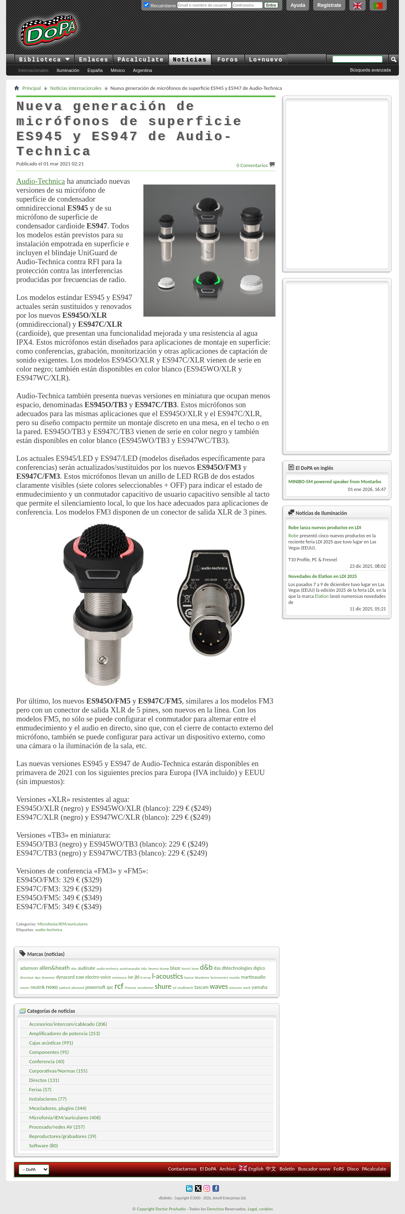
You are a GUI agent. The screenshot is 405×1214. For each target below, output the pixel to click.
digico (259, 968)
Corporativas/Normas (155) (58, 1071)
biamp (164, 968)
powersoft (95, 987)
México (118, 70)
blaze (175, 968)
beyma (153, 968)
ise (130, 977)
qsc (110, 987)
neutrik (37, 987)
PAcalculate (140, 59)
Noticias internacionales (76, 88)
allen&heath (54, 967)
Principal (31, 88)
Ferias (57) (40, 1089)
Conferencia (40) (47, 1061)
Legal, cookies (260, 1209)
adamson (29, 968)
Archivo (227, 1169)
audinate (86, 968)
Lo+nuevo (266, 59)
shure (163, 986)
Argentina (142, 70)
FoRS (339, 1169)
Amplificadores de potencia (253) (64, 1033)
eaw (80, 977)
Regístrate (329, 5)
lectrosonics (219, 977)
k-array (146, 977)
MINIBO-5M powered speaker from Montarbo (334, 481)
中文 (271, 1169)
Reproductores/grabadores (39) (63, 1136)
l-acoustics (167, 976)
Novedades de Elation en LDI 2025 (322, 576)
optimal (64, 987)
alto (74, 968)
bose (195, 968)
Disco (353, 1169)
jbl (136, 977)
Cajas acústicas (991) (51, 1043)
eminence (119, 977)
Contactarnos (182, 1169)
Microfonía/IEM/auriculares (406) (65, 1117)
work (247, 987)
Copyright (145, 1209)
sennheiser (145, 987)
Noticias (190, 59)
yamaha (259, 987)
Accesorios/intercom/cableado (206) (68, 1024)
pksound (77, 987)
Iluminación (68, 70)
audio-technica (48, 929)
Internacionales (33, 70)
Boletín (287, 1169)
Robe (293, 536)
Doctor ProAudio (171, 1209)
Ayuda (297, 5)
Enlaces (93, 59)
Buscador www (314, 1169)
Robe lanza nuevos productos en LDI (324, 527)
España (94, 70)
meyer (24, 987)
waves (219, 986)
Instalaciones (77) (48, 1099)
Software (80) (43, 1145)
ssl (174, 987)
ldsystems (202, 977)
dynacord (65, 977)
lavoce (188, 977)
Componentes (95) (49, 1052)
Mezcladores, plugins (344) (58, 1108)
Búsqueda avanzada (370, 69)
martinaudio (253, 977)
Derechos (215, 1209)
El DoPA (208, 1169)
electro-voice (98, 977)
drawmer (48, 977)
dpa (37, 977)
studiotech (185, 987)
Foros (227, 59)
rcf (119, 986)
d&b (206, 967)
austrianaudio (129, 968)
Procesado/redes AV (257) (57, 1127)
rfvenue (130, 987)
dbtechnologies (237, 968)
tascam (202, 987)
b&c (144, 968)
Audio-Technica (40, 181)
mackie (235, 977)
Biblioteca (44, 59)
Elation (322, 596)
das (217, 968)
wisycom (235, 987)
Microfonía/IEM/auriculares (62, 924)
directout (27, 977)
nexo (52, 986)
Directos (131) (44, 1080)
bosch (186, 968)
